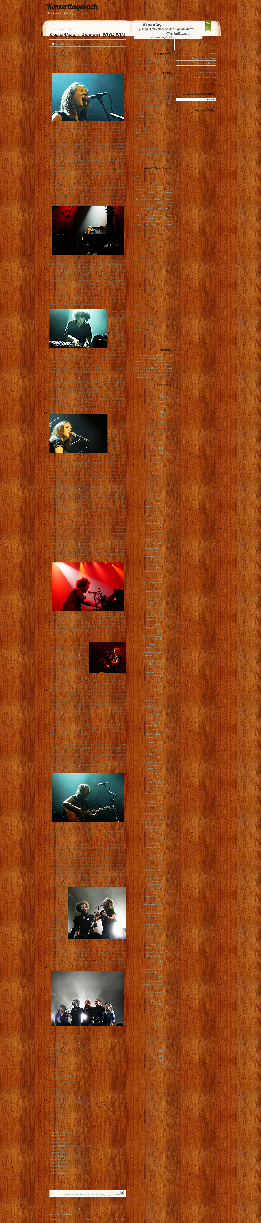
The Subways (156, 374)
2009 (161, 1051)
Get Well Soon (155, 186)
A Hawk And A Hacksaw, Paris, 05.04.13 (155, 858)
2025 (163, 391)
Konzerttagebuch (72, 6)
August (158, 478)
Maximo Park (145, 202)
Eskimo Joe (149, 362)
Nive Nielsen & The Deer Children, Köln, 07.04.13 (153, 870)
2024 (162, 396)
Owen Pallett (166, 224)
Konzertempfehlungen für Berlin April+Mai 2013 (153, 972)
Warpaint (150, 192)
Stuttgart (109, 1195)
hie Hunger (60, 1162)
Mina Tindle (155, 199)
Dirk (137, 142)
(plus (159, 196)
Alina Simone (142, 355)
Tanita (138, 129)
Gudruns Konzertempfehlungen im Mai (153, 582)
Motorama (167, 218)
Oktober (157, 468)
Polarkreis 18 (157, 371)
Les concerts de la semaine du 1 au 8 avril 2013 (153, 984)
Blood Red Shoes (144, 358)
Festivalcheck (210, 82)
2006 (162, 1066)
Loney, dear (167, 205)
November (156, 462)
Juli (159, 483)
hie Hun (58, 1172)
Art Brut (168, 355)
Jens (137, 132)
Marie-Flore (163, 208)
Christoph (139, 119)
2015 (161, 443)
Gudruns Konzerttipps (207, 68)
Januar (157, 1029)
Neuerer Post (54, 1219)
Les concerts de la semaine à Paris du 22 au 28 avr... (153, 627)
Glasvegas (162, 362)
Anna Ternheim (165, 192)
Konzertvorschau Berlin (206, 72)
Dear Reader (156, 189)
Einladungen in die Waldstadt (204, 58)
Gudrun (139, 126)
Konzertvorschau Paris (207, 63)
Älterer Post (121, 1219)
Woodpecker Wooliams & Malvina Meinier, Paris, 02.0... (153, 916)
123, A (139, 59)
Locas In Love (151, 205)
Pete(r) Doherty (146, 196)
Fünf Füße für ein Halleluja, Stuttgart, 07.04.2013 (154, 805)
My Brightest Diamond (150, 221)
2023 (162, 401)
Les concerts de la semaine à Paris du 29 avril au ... (153, 506)
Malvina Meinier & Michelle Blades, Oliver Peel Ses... (154, 765)
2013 (161, 453)
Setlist (88, 1195)
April (158, 498)
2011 (161, 1040)
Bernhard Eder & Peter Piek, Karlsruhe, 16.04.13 (153, 664)
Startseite (88, 1219)
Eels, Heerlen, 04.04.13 (152, 822)
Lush (146, 228)
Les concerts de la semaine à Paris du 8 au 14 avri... (154, 847)
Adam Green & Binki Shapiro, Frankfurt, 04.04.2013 (153, 927)
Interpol (159, 202)
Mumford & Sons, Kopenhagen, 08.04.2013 (155, 785)
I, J (169, 59)
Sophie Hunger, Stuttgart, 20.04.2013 (87, 35)
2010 (161, 1045)
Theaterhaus (119, 1195)
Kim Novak (151, 224)
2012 (161, 1035)
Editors (169, 199)
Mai (159, 493)
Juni (159, 488)
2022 (163, 407)
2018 (161, 427)
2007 (161, 1061)
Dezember (156, 457)
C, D (150, 59)
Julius (138, 123)
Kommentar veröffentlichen (60, 1214)
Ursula (138, 135)
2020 (162, 417)
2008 (161, 1056)
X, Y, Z (142, 65)
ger (63, 1172)
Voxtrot (140, 377)
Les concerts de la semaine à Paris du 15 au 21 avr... (153, 725)
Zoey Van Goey (151, 377)
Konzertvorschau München (205, 77)
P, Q (154, 62)
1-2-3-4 (153, 339)
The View (168, 374)
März (158, 1019)
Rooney (145, 374)
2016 (161, 437)
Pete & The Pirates (149, 368)
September (156, 473)
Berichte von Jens (76, 1195)
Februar (157, 1024)
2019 (161, 422)
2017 (161, 432)
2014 (161, 448)
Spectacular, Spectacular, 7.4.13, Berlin (154, 754)
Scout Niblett (141, 212)
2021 (162, 412)
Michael (139, 138)
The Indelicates (155, 215)
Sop (53, 1162)
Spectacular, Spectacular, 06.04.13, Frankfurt (153, 896)
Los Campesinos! (147, 208)
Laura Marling (152, 218)
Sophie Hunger (58, 1132)
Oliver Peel (140, 116)
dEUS (167, 358)
